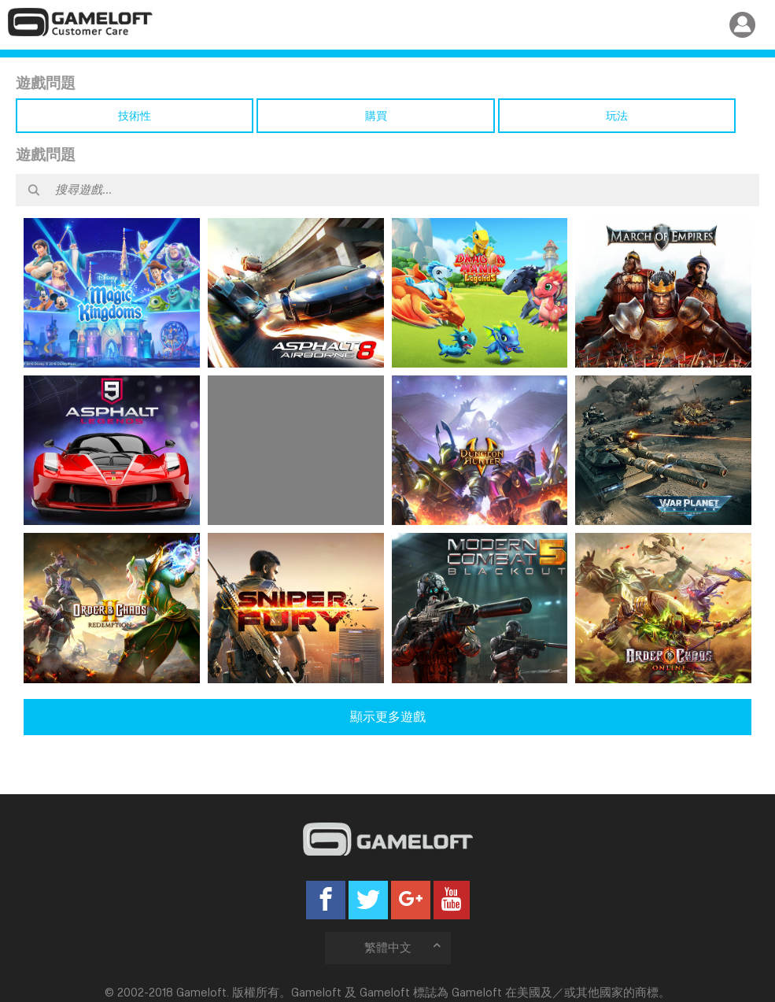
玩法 (617, 115)
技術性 (134, 115)
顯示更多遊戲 (388, 716)
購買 (376, 115)
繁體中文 (403, 947)
